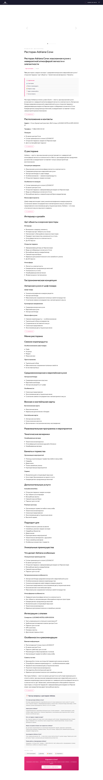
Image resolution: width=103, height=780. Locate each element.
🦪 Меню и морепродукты (32, 87)
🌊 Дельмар (41, 754)
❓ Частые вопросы (30, 95)
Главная (37, 69)
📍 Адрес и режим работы (32, 92)
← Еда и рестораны (28, 69)
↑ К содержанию (29, 115)
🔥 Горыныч (49, 754)
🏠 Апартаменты (59, 754)
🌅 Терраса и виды (30, 89)
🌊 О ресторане (30, 84)
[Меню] (99, 2)
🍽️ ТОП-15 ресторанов (30, 754)
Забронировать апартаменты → (51, 768)
